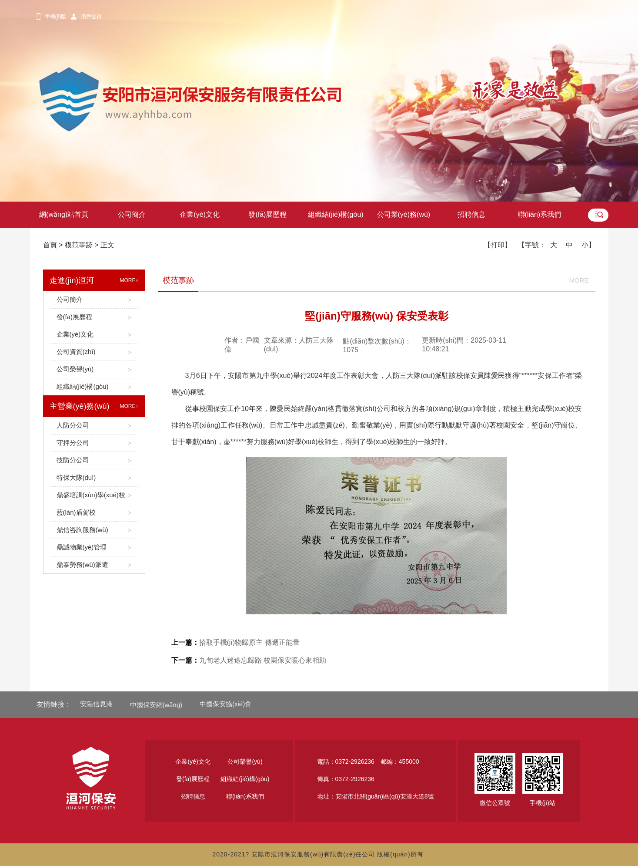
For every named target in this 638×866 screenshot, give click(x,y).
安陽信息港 (96, 704)
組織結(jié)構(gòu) (336, 214)
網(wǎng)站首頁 (63, 214)
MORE (579, 280)
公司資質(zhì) (94, 352)
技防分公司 (94, 460)
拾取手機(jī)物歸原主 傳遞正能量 (235, 642)
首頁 (50, 245)
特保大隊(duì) (94, 478)
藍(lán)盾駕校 (94, 513)
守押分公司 (94, 443)
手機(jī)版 (56, 16)
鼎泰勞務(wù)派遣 (94, 565)
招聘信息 (471, 214)
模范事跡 (79, 245)
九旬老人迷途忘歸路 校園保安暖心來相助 (248, 660)
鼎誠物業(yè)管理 (94, 547)
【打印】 (497, 245)
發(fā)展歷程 (267, 214)
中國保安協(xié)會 (225, 704)
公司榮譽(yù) (94, 369)
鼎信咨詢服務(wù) (94, 530)
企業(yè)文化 (200, 214)
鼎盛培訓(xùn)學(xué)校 (94, 495)
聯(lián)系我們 (539, 214)
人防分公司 (94, 425)
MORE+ (129, 280)
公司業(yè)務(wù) (404, 214)
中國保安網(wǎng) (156, 704)
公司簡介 (132, 214)
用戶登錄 (91, 16)
